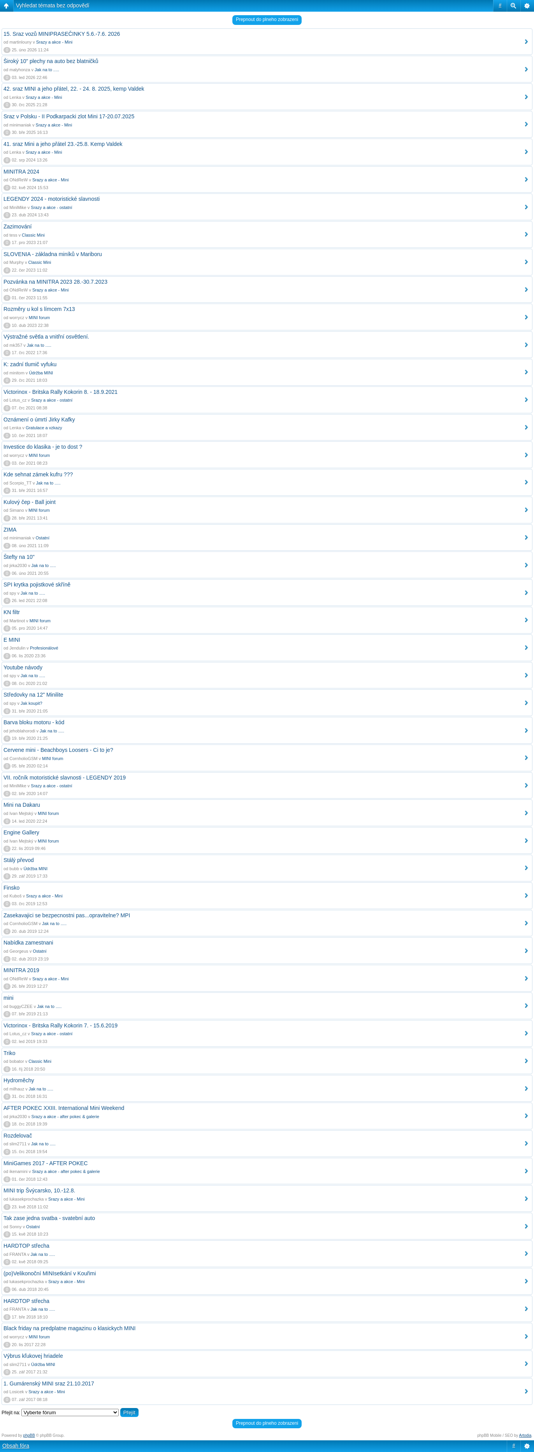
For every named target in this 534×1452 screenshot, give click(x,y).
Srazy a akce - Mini (54, 42)
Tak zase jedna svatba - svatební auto (49, 1218)
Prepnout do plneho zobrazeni (267, 19)
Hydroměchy (19, 1080)
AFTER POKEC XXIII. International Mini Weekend (64, 1108)
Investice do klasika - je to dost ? (43, 447)
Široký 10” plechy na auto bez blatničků (51, 61)
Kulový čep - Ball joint (30, 502)
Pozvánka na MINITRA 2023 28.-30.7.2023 (55, 282)
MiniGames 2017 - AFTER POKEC (46, 1163)
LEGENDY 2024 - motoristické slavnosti (52, 199)
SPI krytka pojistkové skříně (37, 584)
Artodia (525, 1435)
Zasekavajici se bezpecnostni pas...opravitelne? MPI (67, 915)
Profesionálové (44, 648)
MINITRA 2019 (21, 970)
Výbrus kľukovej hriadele (33, 1356)
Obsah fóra (15, 1446)
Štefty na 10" (19, 557)
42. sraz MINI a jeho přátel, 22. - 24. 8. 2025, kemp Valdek (74, 89)
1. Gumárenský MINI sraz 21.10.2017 (49, 1383)
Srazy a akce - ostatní (51, 207)
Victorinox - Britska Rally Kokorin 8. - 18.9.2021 (61, 392)
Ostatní (42, 538)
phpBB (29, 1435)
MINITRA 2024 (21, 172)
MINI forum (39, 317)
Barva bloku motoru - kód (34, 722)
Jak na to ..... (47, 69)
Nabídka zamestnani (28, 942)
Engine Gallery (21, 832)
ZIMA (10, 530)
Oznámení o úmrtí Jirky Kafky (39, 419)
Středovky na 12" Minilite (33, 695)
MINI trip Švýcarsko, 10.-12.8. (39, 1190)
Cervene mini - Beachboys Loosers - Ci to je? (58, 750)
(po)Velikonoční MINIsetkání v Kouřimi (50, 1273)
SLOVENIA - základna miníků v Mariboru (53, 254)
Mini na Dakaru (22, 805)
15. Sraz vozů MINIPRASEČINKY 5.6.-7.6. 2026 (62, 34)
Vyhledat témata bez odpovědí (53, 5)
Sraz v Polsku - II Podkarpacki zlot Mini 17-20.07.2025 (69, 116)
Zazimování (18, 226)
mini (9, 998)
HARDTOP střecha (26, 1246)
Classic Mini (33, 235)
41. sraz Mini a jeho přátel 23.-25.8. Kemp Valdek (63, 144)
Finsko (11, 888)
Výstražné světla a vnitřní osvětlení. (46, 337)
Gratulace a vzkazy (44, 427)
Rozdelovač (18, 1135)
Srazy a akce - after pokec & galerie (65, 1116)
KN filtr (12, 612)
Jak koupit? (31, 703)
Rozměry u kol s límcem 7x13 (39, 309)
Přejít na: (11, 1412)
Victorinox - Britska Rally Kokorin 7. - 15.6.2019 (61, 1025)
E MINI (12, 640)
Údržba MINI (41, 372)
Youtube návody (23, 667)
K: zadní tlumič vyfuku (30, 364)
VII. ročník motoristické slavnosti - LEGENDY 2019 (65, 777)
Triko (10, 1053)
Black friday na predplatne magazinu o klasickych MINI (69, 1328)
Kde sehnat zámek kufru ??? (38, 474)
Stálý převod (19, 860)
